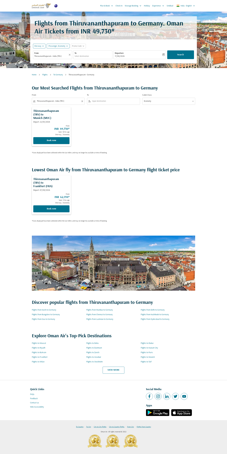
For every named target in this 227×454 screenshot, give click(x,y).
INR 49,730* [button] (97, 31)
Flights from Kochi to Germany (44, 310)
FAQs (32, 394)
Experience (158, 6)
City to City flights (100, 427)
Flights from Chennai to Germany (99, 315)
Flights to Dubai (147, 343)
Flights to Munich (148, 357)
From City (130, 427)
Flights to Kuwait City (149, 348)
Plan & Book (107, 6)
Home (34, 75)
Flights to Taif (146, 362)
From (36, 53)
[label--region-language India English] (185, 6)
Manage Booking (134, 6)
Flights (45, 75)
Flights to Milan (38, 362)
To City (88, 427)
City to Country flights (116, 427)
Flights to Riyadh (38, 348)
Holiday (147, 6)
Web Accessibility (37, 407)
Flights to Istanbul (93, 357)
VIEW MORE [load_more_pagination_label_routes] (113, 370)
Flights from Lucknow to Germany (99, 319)
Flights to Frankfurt (39, 357)
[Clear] (70, 55)
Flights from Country (144, 427)
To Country (80, 427)
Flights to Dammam (94, 348)
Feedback (34, 399)
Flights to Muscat (39, 343)
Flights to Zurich (92, 352)
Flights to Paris (147, 352)
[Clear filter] (82, 101)
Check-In (119, 6)
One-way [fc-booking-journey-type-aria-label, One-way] (37, 46)
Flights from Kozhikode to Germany (155, 315)
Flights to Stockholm (94, 362)
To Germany (58, 75)
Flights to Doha (92, 343)
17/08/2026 (120, 56)
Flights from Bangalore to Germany (46, 315)
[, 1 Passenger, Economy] (56, 46)
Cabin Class (147, 95)
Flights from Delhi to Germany (153, 310)
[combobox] (51, 56)
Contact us (34, 403)
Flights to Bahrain (39, 352)
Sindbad (170, 6)
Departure (119, 53)
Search (180, 55)
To (75, 53)
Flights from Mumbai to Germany (99, 310)
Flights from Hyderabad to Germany (155, 319)
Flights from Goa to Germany (43, 319)
